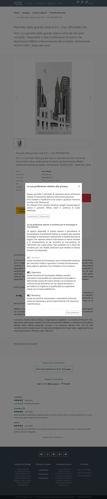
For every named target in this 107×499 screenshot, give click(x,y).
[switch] (29, 272)
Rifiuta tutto (44, 216)
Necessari (36, 257)
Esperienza (36, 272)
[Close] (79, 186)
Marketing (36, 295)
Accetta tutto (33, 216)
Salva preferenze (73, 312)
